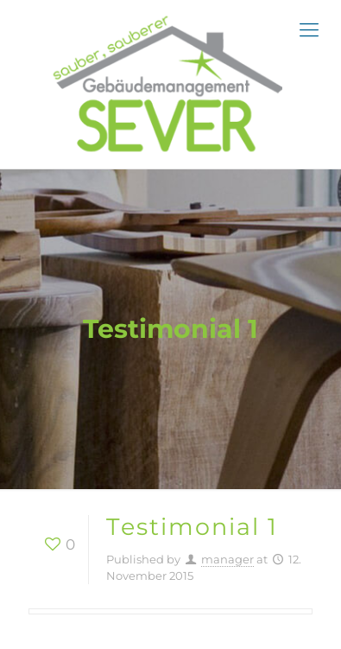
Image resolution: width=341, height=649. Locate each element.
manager (227, 559)
